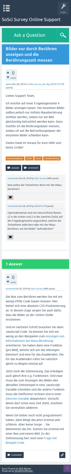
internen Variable (17, 398)
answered (10, 288)
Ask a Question (29, 35)
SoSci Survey (40, 178)
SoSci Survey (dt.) (37, 84)
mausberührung (52, 158)
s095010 (54, 84)
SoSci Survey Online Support (31, 19)
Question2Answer (24, 471)
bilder (29, 158)
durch (38, 158)
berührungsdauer (15, 158)
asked (9, 84)
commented (13, 178)
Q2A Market (25, 468)
